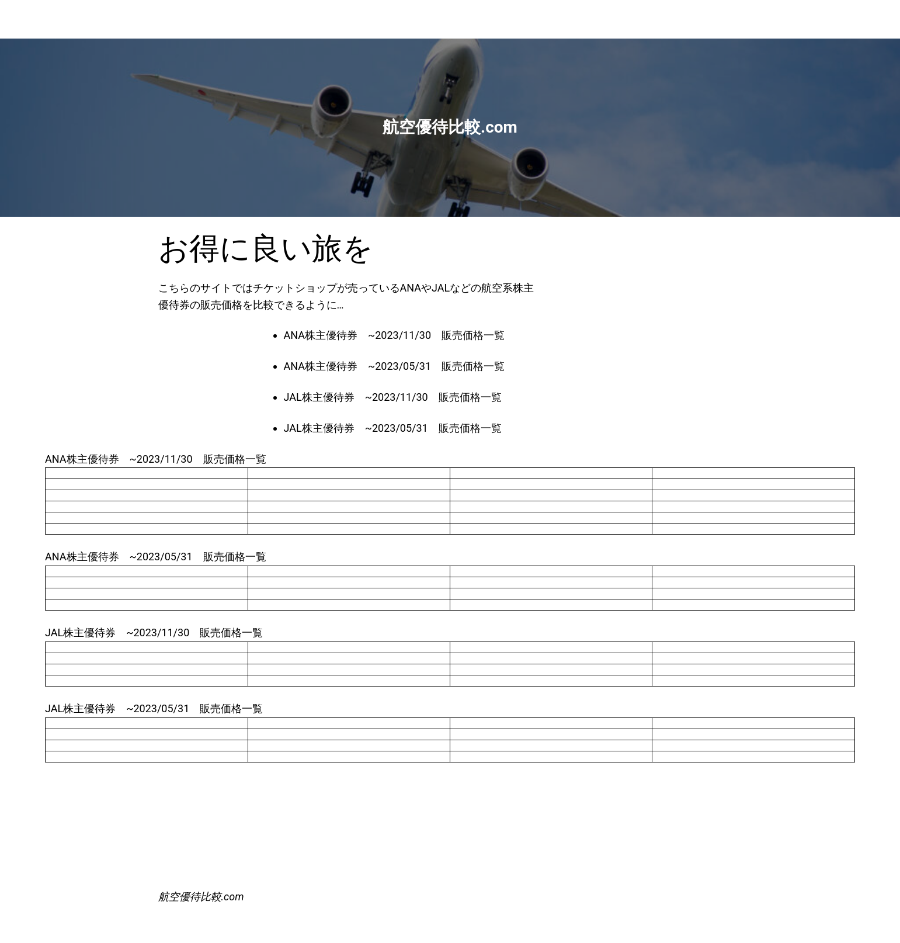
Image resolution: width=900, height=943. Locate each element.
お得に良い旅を (265, 248)
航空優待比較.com (201, 896)
